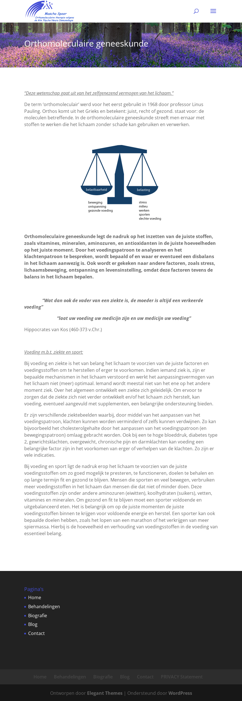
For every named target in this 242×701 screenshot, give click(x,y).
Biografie (37, 615)
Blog (32, 624)
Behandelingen (44, 606)
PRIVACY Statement (182, 677)
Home (34, 597)
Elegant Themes (105, 693)
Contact (36, 633)
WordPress (180, 693)
